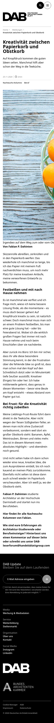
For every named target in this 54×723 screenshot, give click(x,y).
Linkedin (7, 653)
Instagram (8, 649)
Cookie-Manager (10, 704)
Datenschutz (25, 708)
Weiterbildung (11, 623)
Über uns (8, 636)
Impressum (8, 708)
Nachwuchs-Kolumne (12, 83)
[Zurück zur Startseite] (22, 16)
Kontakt (7, 639)
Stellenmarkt (10, 626)
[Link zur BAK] (27, 687)
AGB (22, 704)
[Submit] (46, 579)
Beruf (26, 83)
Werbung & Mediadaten (16, 613)
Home (5, 29)
